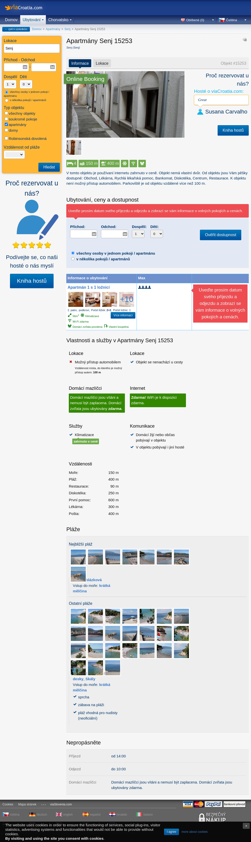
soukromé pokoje (21, 119)
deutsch (42, 814)
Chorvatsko (58, 20)
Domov (11, 20)
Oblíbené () (195, 20)
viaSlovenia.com (61, 804)
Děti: (154, 227)
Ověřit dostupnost (220, 235)
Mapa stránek (27, 804)
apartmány (15, 124)
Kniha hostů (32, 281)
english (68, 814)
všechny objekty (20, 113)
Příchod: (77, 227)
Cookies (7, 804)
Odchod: (108, 227)
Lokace (102, 63)
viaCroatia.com (28, 7)
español (95, 814)
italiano (148, 814)
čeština (14, 814)
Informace (80, 63)
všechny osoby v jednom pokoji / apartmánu (26, 94)
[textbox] (32, 48)
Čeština (231, 20)
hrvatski (122, 814)
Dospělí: (139, 227)
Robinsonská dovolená (26, 138)
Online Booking (85, 79)
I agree (171, 832)
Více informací (123, 315)
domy (11, 130)
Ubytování (32, 20)
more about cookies (195, 832)
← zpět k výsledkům (16, 29)
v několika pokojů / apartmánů (25, 100)
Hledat (49, 167)
